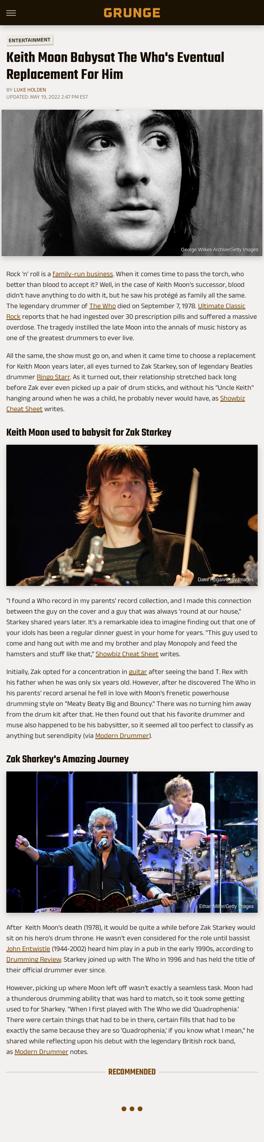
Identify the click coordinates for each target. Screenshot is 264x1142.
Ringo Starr (53, 377)
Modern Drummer (122, 735)
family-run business (83, 274)
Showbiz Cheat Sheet (127, 654)
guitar (138, 672)
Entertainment (30, 40)
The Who (102, 306)
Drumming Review (33, 959)
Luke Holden (30, 89)
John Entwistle (28, 949)
